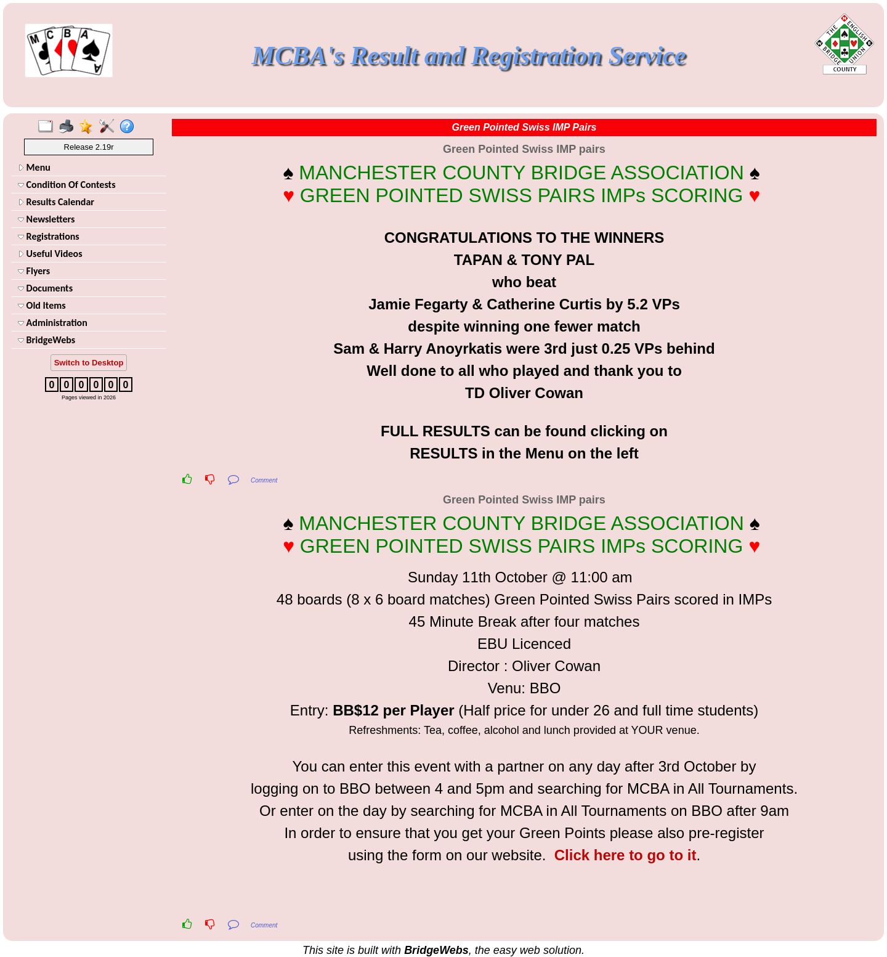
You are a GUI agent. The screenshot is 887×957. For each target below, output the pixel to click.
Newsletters (46, 219)
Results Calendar (56, 202)
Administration (52, 322)
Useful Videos (50, 253)
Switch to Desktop (89, 362)
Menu (34, 167)
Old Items (42, 305)
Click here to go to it (625, 855)
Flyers (34, 271)
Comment (264, 480)
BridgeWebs (46, 340)
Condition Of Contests (67, 184)
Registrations (48, 236)
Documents (45, 288)
